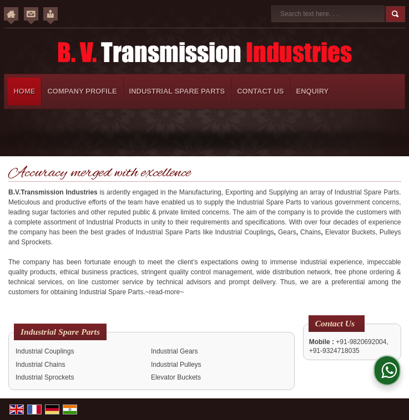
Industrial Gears (174, 351)
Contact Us (260, 91)
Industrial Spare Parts (177, 91)
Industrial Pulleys (176, 364)
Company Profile (82, 91)
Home (24, 91)
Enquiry (312, 91)
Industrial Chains (40, 364)
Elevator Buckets (176, 377)
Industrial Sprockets (45, 377)
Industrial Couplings (45, 351)
